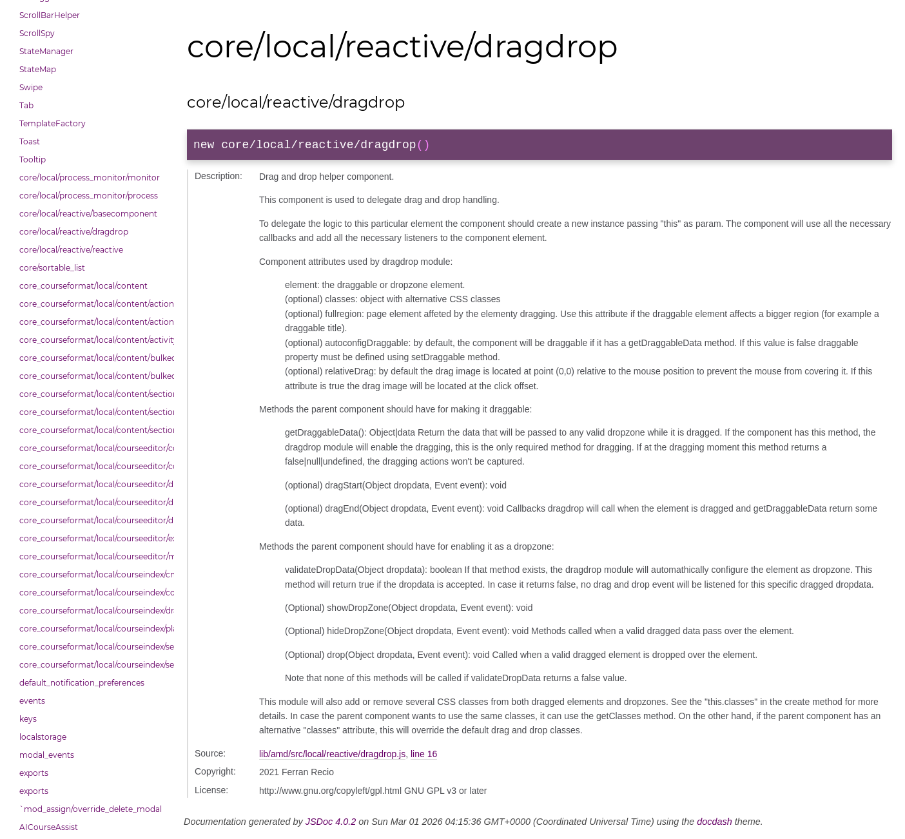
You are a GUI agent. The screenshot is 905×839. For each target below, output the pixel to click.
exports (33, 773)
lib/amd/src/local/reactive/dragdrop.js (332, 756)
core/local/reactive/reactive (71, 250)
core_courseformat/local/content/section (93, 394)
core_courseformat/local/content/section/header (93, 430)
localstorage (42, 737)
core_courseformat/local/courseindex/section (93, 646)
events (32, 701)
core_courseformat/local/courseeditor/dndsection (93, 502)
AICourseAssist (48, 827)
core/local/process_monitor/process (88, 195)
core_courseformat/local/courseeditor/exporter (93, 538)
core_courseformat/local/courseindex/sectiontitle (93, 665)
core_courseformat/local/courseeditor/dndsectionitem (93, 520)
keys (28, 719)
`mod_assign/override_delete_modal (90, 809)
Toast (29, 141)
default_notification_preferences (81, 683)
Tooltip (32, 159)
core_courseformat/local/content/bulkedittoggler (93, 358)
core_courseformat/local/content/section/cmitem (93, 412)
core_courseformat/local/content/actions (93, 304)
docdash (714, 824)
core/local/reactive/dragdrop (73, 231)
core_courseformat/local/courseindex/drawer (93, 610)
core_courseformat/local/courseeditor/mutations (93, 556)
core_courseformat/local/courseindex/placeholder (93, 628)
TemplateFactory (52, 123)
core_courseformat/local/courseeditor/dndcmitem (93, 484)
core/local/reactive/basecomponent (88, 213)
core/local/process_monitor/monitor (89, 177)
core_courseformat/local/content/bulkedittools (93, 376)
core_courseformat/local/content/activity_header (93, 340)
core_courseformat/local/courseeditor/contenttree (93, 448)
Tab (26, 105)
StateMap (37, 69)
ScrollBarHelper (49, 15)
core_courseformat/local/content (83, 286)
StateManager (46, 51)
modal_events (46, 755)
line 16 (424, 756)
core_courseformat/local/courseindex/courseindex (93, 592)
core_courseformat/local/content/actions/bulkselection (93, 322)
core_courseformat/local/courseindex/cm (93, 574)
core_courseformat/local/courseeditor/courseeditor (93, 466)
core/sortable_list (52, 268)
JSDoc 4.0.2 (331, 824)
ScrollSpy (37, 33)
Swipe (31, 87)
